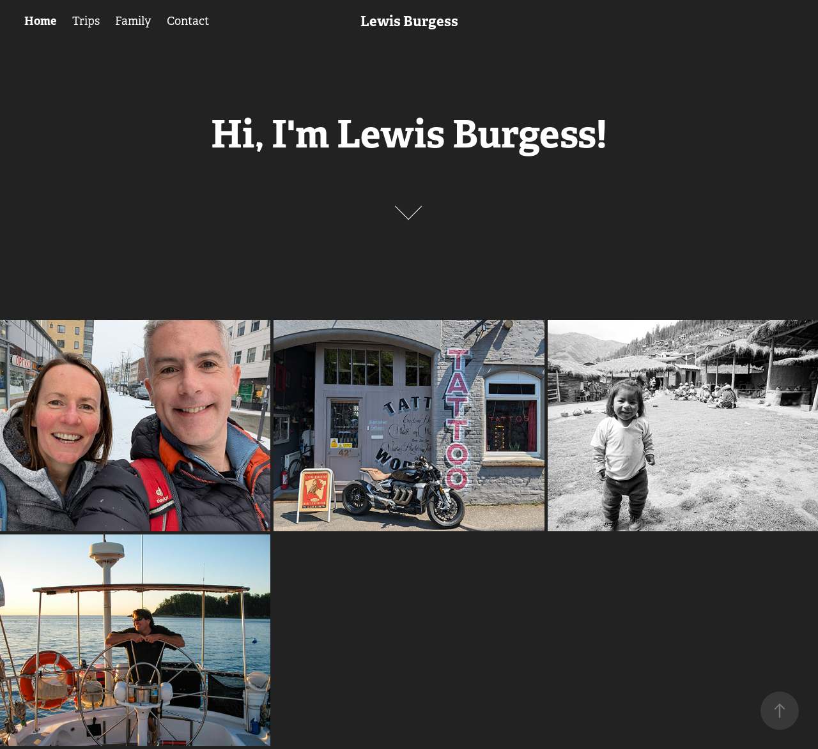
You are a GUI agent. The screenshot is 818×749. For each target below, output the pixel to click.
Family (133, 21)
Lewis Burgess (409, 21)
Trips (86, 21)
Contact (188, 21)
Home (40, 20)
